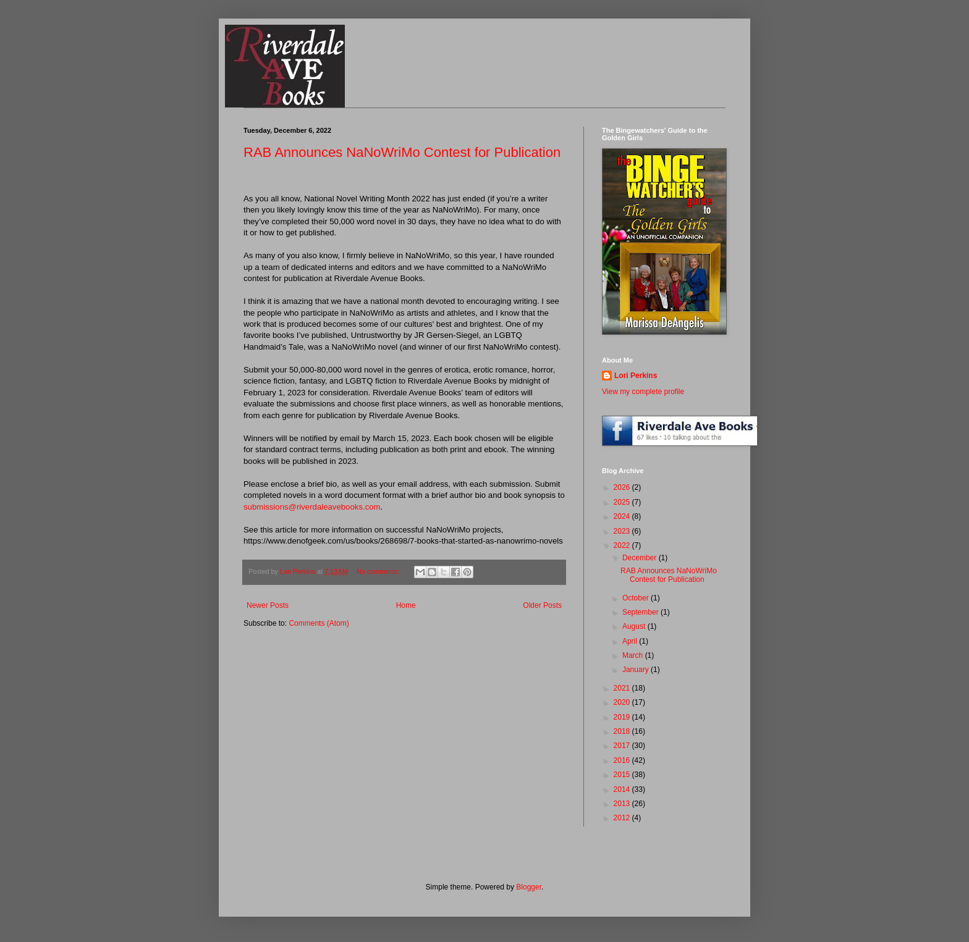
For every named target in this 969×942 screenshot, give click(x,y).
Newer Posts (268, 605)
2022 (623, 545)
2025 (623, 502)
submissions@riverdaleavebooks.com (312, 506)
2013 (623, 803)
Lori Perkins (635, 375)
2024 (623, 516)
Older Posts (542, 605)
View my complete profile (643, 391)
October (636, 598)
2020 (623, 702)
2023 (623, 531)
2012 (623, 818)
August (635, 626)
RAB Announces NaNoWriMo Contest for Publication (402, 152)
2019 (623, 717)
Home (406, 605)
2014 (623, 789)
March (633, 655)
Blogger (528, 887)
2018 (623, 731)
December (640, 557)
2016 (623, 760)
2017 (623, 745)
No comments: (379, 571)
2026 (623, 487)
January (636, 669)
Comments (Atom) (319, 623)
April (630, 641)
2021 (623, 688)
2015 (623, 774)
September (641, 612)
